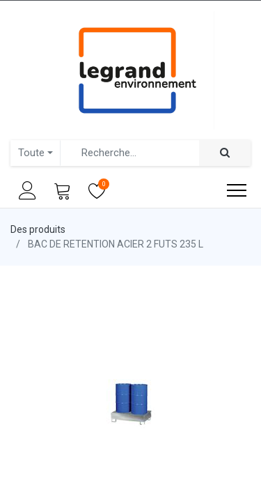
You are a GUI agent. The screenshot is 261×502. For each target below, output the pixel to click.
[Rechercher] (225, 153)
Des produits (37, 229)
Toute (31, 152)
